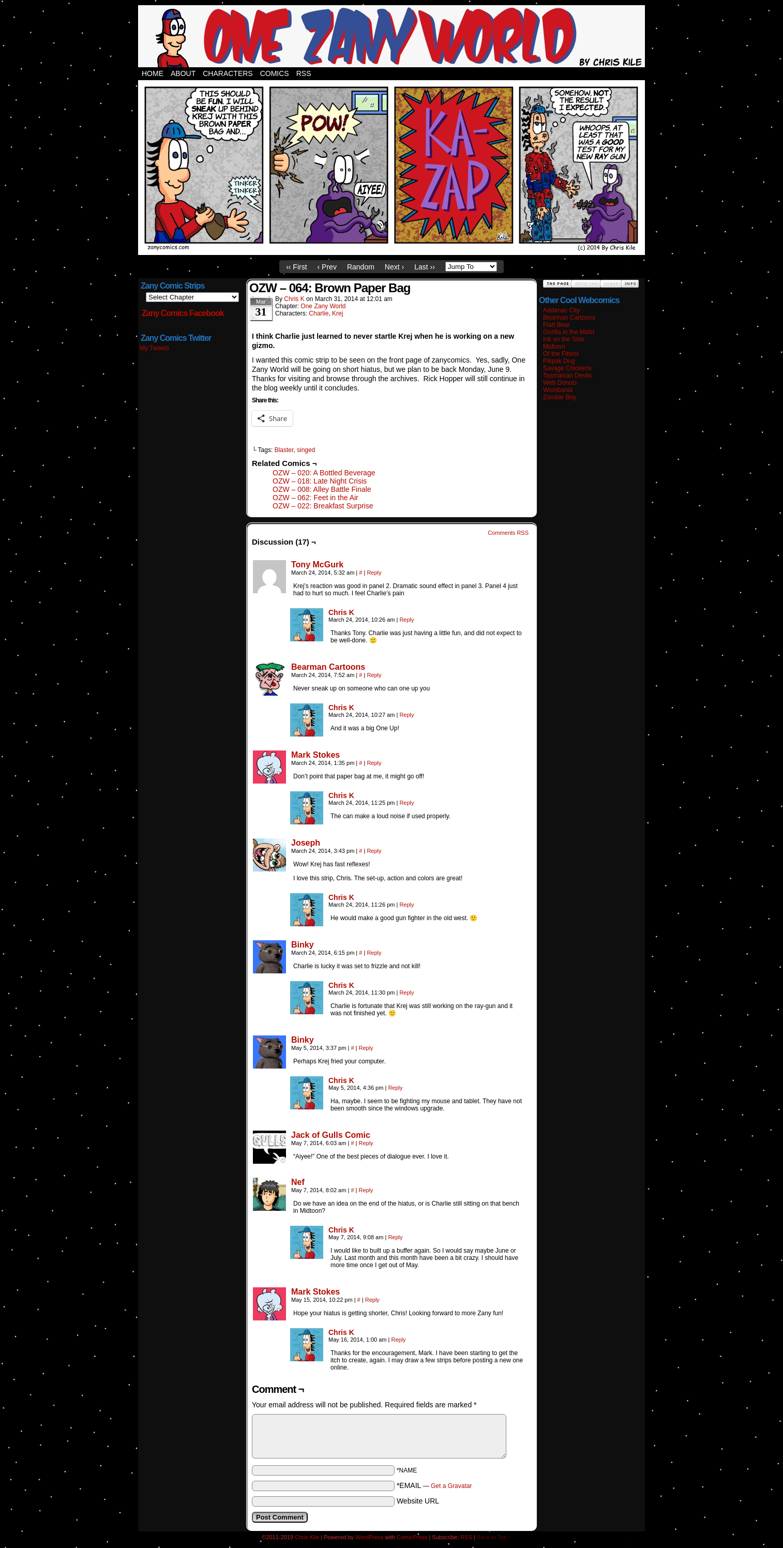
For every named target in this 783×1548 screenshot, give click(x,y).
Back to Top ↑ (494, 1537)
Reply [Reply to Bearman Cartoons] (374, 675)
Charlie (318, 313)
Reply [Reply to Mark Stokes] (374, 763)
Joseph (305, 842)
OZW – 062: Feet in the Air (315, 497)
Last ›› (424, 267)
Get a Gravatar (451, 1486)
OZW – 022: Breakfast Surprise (323, 506)
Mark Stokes (315, 754)
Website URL (418, 1501)
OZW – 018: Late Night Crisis (320, 481)
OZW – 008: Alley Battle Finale (322, 489)
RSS (303, 73)
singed (306, 450)
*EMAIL (434, 1485)
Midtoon (554, 346)
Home (152, 73)
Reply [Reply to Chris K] (406, 620)
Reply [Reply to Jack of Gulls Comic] (365, 1143)
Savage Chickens (567, 368)
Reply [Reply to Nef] (365, 1190)
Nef (298, 1182)
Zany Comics (391, 36)
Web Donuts (560, 382)
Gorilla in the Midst (568, 332)
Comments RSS (508, 533)
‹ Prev (327, 267)
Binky (302, 944)
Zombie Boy (559, 397)
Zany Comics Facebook (183, 313)
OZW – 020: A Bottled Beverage (324, 473)
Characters (227, 73)
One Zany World (322, 306)
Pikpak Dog (559, 361)
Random (360, 267)
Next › (394, 267)
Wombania (558, 390)
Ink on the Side (563, 339)
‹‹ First (296, 267)
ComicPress (412, 1537)
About (183, 73)
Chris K (294, 299)
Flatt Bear (556, 324)
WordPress (369, 1537)
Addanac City (561, 310)
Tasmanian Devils (567, 375)
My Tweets (154, 348)
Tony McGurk (317, 564)
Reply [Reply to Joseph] (374, 851)
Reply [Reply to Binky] (374, 953)
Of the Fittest (561, 353)
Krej (337, 313)
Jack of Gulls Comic (330, 1135)
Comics (274, 73)
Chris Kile (307, 1537)
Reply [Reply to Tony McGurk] (374, 572)
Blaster (284, 450)
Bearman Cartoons (328, 667)
